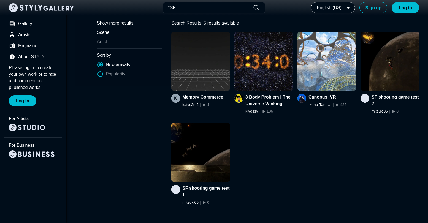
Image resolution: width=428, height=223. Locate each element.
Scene (103, 32)
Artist (102, 41)
